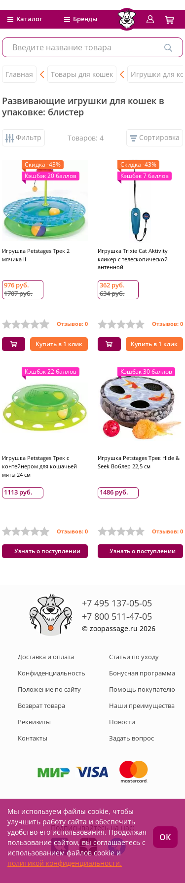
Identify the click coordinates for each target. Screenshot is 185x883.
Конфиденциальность (51, 673)
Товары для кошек (82, 74)
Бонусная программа (142, 673)
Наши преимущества (142, 705)
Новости (122, 721)
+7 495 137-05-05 (117, 603)
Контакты (32, 738)
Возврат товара (41, 705)
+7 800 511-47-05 (117, 616)
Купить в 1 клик (59, 344)
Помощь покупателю (142, 689)
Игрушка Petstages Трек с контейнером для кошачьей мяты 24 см (39, 466)
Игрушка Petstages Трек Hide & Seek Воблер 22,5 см (139, 462)
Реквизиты (34, 721)
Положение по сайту (49, 689)
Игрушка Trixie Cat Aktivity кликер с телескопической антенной (133, 259)
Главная (19, 74)
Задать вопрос (131, 738)
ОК (165, 837)
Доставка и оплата (46, 656)
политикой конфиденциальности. (64, 863)
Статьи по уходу (134, 656)
